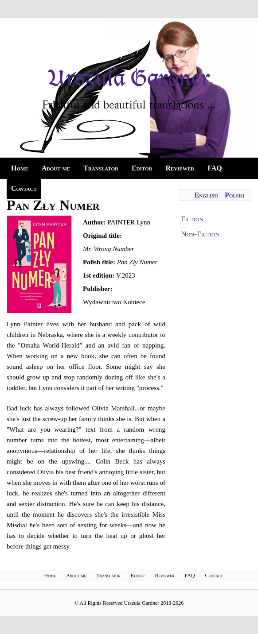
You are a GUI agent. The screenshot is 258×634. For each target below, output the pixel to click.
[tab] (215, 219)
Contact (24, 188)
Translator (100, 168)
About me (56, 168)
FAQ (214, 168)
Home (19, 168)
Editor (142, 168)
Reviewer (179, 168)
